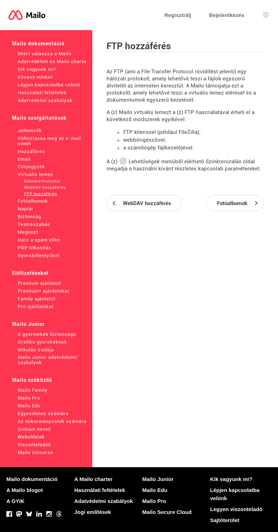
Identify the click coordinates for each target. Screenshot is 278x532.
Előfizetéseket (30, 273)
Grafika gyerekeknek (42, 342)
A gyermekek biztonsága (47, 334)
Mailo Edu (29, 405)
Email (24, 159)
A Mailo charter (93, 479)
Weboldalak (31, 437)
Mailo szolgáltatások (39, 118)
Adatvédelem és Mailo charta (52, 61)
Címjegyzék (31, 166)
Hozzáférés (31, 151)
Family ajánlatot (36, 298)
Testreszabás (34, 224)
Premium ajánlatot (39, 283)
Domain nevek (34, 429)
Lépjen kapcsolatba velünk (49, 84)
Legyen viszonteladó (236, 509)
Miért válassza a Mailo (44, 53)
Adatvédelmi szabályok (45, 100)
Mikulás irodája (36, 349)
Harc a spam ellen (39, 240)
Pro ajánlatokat (36, 306)
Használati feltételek (42, 92)
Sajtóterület (225, 520)
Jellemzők (30, 130)
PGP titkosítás (34, 247)
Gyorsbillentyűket (39, 255)
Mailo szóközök (32, 380)
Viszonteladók (34, 444)
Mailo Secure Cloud (167, 512)
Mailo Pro (29, 398)
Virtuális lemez (35, 174)
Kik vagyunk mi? (37, 69)
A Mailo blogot (24, 490)
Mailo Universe (35, 452)
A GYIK (15, 501)
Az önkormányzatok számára (52, 421)
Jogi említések (92, 512)
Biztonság (29, 216)
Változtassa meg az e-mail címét (49, 141)
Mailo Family (33, 390)
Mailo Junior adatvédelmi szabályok (47, 360)
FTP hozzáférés (40, 194)
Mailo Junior (28, 324)
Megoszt (28, 232)
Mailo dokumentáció (38, 43)
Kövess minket (35, 77)
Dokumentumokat (42, 181)
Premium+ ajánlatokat (43, 291)
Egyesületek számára (43, 413)
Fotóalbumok (33, 201)
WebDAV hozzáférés (45, 187)
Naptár (26, 208)
